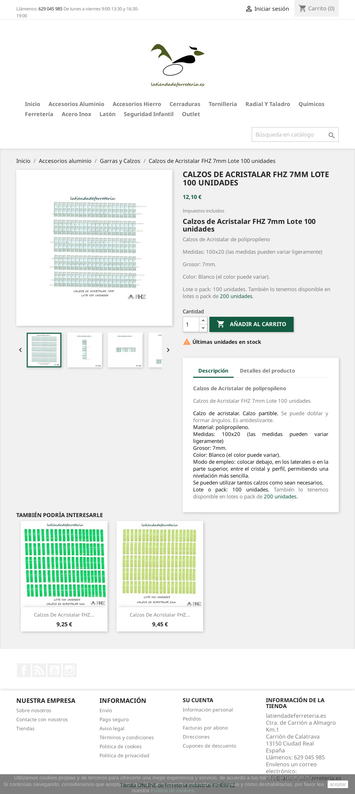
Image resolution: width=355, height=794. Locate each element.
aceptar (338, 784)
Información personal (208, 709)
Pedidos (192, 718)
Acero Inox (76, 114)
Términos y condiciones (126, 737)
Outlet (191, 114)
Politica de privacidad (124, 755)
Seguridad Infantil (149, 114)
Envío (105, 710)
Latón (107, 114)
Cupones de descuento (209, 745)
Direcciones (196, 736)
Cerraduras (185, 104)
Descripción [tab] (213, 370)
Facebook (24, 670)
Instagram (70, 670)
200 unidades (236, 296)
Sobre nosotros (33, 710)
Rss (39, 670)
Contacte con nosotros (42, 719)
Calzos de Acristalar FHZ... (64, 614)
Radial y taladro (267, 104)
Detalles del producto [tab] (267, 370)
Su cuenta (198, 700)
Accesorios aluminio (76, 104)
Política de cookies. (172, 790)
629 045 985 (50, 9)
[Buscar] (295, 134)
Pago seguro (114, 719)
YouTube (54, 670)
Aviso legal (111, 728)
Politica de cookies (120, 746)
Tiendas (25, 728)
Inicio (32, 104)
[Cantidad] (191, 324)
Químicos (311, 104)
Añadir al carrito (251, 324)
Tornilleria (223, 104)
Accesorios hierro (137, 104)
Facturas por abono (205, 727)
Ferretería (39, 114)
